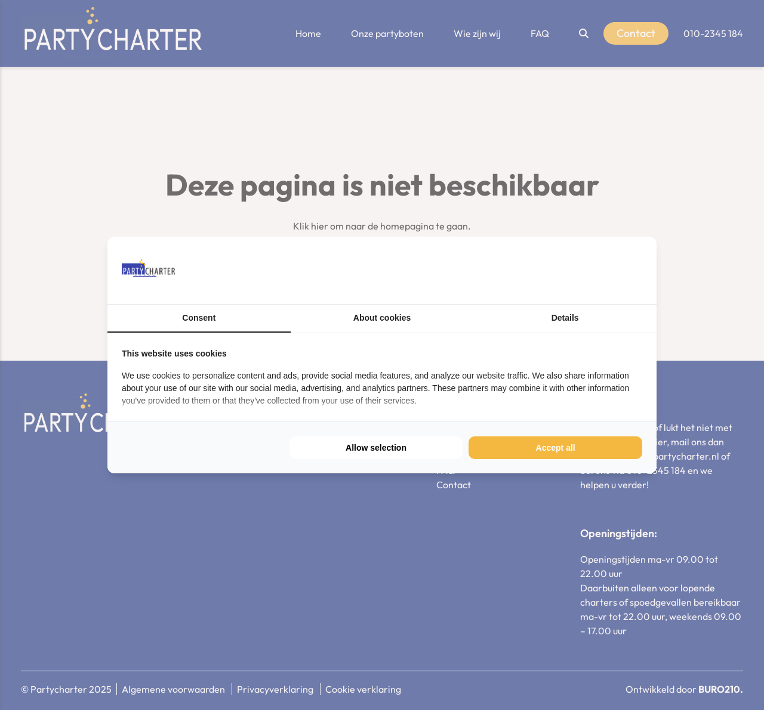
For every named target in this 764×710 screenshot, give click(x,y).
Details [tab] (565, 318)
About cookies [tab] (382, 318)
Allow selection (376, 447)
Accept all (555, 447)
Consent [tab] (198, 318)
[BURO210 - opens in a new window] (597, 270)
